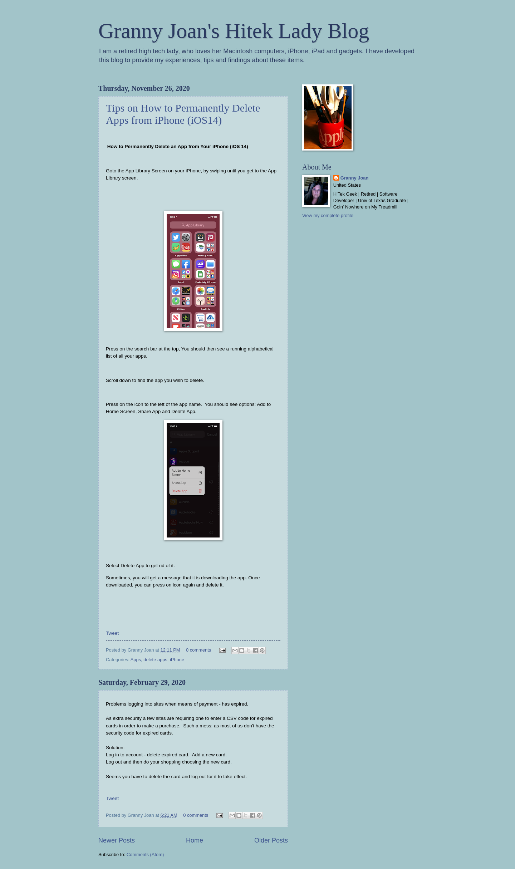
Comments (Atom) (145, 854)
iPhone (177, 659)
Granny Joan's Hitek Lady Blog (233, 31)
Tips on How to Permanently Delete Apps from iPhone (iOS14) (183, 114)
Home (194, 840)
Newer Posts (116, 840)
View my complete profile (327, 215)
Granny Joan (354, 178)
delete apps (155, 659)
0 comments (198, 650)
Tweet (112, 633)
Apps (136, 659)
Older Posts (271, 840)
